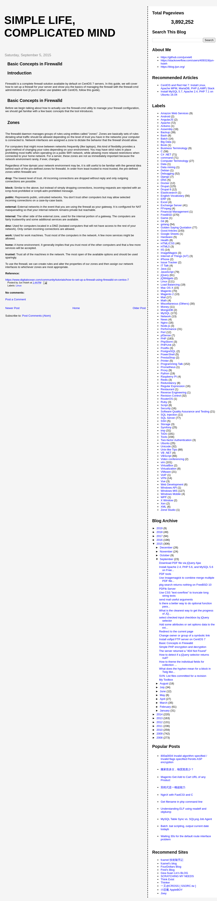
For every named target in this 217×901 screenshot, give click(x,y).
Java (163, 268)
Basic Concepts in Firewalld (34, 64)
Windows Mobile (171, 494)
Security (166, 408)
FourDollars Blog (171, 866)
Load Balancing (170, 284)
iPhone (165, 259)
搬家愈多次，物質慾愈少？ (177, 769)
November (166, 551)
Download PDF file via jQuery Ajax (180, 562)
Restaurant (167, 389)
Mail (163, 297)
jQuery (165, 275)
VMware (166, 471)
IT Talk (165, 265)
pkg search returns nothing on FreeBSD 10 (185, 584)
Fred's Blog (167, 869)
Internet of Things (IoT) (175, 256)
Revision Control (171, 395)
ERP (163, 199)
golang (165, 224)
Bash (164, 135)
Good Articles (169, 230)
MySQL (165, 313)
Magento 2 (167, 294)
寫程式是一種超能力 (173, 787)
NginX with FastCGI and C (177, 794)
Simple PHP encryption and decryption (182, 646)
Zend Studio (168, 509)
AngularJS (167, 119)
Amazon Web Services (174, 113)
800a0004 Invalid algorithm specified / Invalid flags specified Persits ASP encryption (184, 759)
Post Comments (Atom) (36, 315)
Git (162, 221)
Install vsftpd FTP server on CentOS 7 (182, 639)
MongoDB (167, 310)
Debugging (167, 173)
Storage (165, 424)
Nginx (164, 322)
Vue (163, 481)
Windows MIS (169, 490)
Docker (165, 183)
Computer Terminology (174, 160)
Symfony (166, 427)
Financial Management (175, 211)
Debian (165, 170)
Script (164, 405)
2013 (159, 718)
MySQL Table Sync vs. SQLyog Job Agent (186, 819)
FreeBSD (166, 214)
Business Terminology (174, 148)
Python (165, 373)
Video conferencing (172, 459)
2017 (159, 536)
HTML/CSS (168, 243)
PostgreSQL (168, 351)
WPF (164, 497)
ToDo (164, 433)
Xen (163, 503)
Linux (19, 285)
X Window (167, 500)
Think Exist (167, 879)
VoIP (163, 475)
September (167, 559)
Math (164, 300)
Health (165, 240)
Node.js (165, 325)
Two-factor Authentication (176, 440)
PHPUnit (166, 344)
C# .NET (166, 154)
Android (165, 116)
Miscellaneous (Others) (175, 303)
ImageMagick (169, 252)
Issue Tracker (169, 262)
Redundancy (168, 383)
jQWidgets (167, 278)
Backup (165, 132)
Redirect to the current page (176, 631)
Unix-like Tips (169, 449)
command (167, 157)
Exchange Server (171, 205)
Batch (164, 138)
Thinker (165, 882)
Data (163, 164)
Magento (166, 291)
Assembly (166, 129)
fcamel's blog (169, 863)
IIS (162, 249)
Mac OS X (167, 287)
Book (164, 145)
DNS (163, 179)
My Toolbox (166, 679)
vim (163, 462)
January (165, 710)
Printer (165, 360)
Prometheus (168, 367)
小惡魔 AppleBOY (171, 889)
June (163, 691)
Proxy (164, 370)
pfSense (166, 335)
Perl (163, 332)
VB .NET (166, 452)
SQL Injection (169, 414)
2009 (159, 733)
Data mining (168, 167)
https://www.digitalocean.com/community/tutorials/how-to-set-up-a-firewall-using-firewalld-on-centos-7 (67, 279)
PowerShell (168, 354)
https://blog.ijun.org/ (173, 66)
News (164, 319)
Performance (168, 329)
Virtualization (168, 468)
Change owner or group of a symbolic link (184, 635)
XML (163, 506)
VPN (163, 478)
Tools (164, 436)
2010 (159, 729)
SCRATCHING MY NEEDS (177, 876)
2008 (159, 737)
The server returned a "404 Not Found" (183, 650)
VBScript (166, 455)
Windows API (169, 487)
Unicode (166, 446)
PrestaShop (168, 357)
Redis (164, 379)
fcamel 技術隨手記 (172, 859)
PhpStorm (167, 341)
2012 (159, 722)
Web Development (172, 484)
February (166, 706)
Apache (165, 122)
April (163, 698)
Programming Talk (172, 363)
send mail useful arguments (176, 599)
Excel (164, 202)
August (164, 683)
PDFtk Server (167, 588)
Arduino (165, 126)
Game (164, 218)
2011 (159, 726)
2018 (159, 532)
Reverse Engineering (173, 392)
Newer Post (12, 308)
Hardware (166, 237)
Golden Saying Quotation (176, 227)
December (166, 547)
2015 (159, 543)
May (163, 695)
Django (165, 176)
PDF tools (165, 573)
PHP (163, 338)
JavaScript (167, 271)
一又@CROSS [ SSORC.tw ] (178, 885)
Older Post (139, 308)
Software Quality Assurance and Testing (185, 411)
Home (76, 308)
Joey (163, 893)
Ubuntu (165, 443)
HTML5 (165, 246)
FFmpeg (166, 208)
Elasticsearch (169, 192)
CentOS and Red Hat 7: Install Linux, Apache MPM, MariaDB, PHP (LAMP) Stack (187, 87)
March (164, 702)
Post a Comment (15, 299)
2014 (159, 714)
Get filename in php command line (181, 801)
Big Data (166, 141)
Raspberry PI (169, 376)
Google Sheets (170, 233)
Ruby (164, 402)
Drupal (165, 186)
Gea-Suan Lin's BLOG (174, 873)
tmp (163, 430)
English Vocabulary (172, 195)
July (163, 687)
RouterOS (167, 398)
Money (165, 306)
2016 (159, 539)
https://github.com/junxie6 (176, 57)
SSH (163, 421)
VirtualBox (167, 465)
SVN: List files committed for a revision (182, 675)
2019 (159, 528)
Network (166, 316)
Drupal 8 (166, 189)
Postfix (165, 348)
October (165, 555)
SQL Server (168, 417)
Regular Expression (173, 386)
